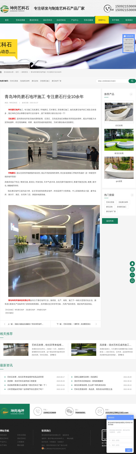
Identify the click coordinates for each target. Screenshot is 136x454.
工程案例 (20, 442)
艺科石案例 (88, 20)
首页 (7, 20)
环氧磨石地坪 (41, 310)
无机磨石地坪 (31, 310)
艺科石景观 (20, 20)
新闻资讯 (25, 72)
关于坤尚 (115, 20)
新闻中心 (102, 20)
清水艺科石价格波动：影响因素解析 (88, 381)
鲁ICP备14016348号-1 (56, 438)
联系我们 (129, 20)
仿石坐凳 (119, 125)
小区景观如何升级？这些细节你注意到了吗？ (25, 389)
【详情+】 (53, 355)
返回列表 (110, 221)
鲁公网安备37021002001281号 (54, 449)
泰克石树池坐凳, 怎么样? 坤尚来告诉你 (90, 385)
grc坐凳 (119, 181)
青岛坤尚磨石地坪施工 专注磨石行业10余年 (46, 72)
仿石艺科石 (61, 20)
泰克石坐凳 (119, 153)
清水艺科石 (47, 20)
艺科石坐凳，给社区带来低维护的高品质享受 (48, 345)
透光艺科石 (34, 20)
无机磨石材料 (25, 81)
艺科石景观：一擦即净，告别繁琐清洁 (76, 324)
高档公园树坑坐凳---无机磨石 (86, 377)
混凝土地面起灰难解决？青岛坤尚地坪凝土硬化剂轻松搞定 (29, 324)
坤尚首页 (3, 435)
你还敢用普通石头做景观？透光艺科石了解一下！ (27, 385)
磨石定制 (35, 81)
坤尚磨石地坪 (20, 310)
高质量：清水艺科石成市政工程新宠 (116, 345)
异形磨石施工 (45, 81)
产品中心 (74, 20)
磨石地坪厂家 (56, 81)
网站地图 (20, 445)
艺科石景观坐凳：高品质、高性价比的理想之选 (93, 389)
